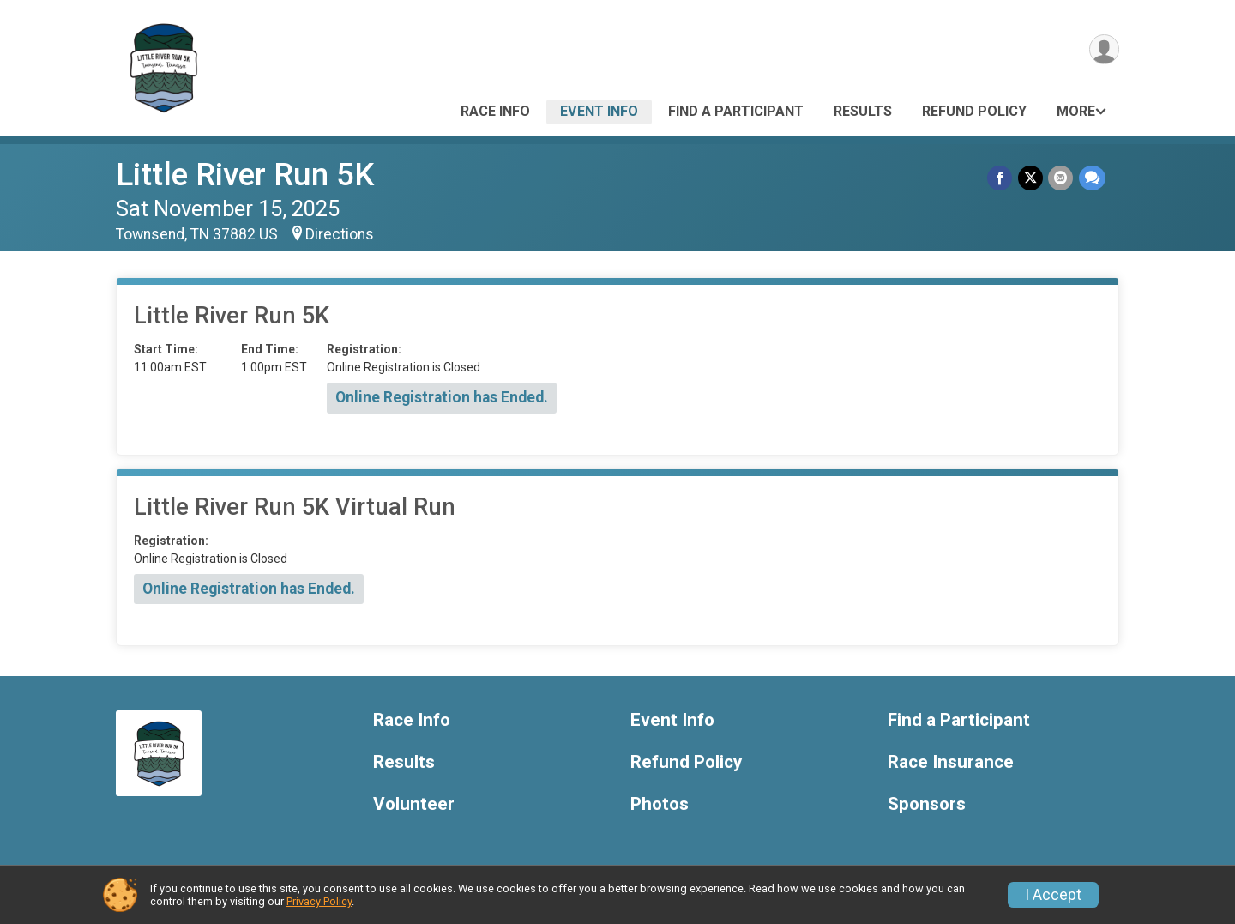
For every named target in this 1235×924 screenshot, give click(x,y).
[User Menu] (1103, 50)
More (1076, 111)
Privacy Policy (319, 901)
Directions (339, 234)
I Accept (1053, 894)
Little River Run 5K (245, 174)
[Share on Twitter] (1031, 178)
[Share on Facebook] (1001, 178)
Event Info (599, 111)
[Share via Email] (1061, 178)
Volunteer (414, 804)
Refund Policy (974, 111)
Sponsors (927, 804)
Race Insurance (951, 762)
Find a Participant (736, 111)
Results (863, 111)
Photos (659, 804)
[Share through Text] (1092, 178)
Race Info (495, 111)
